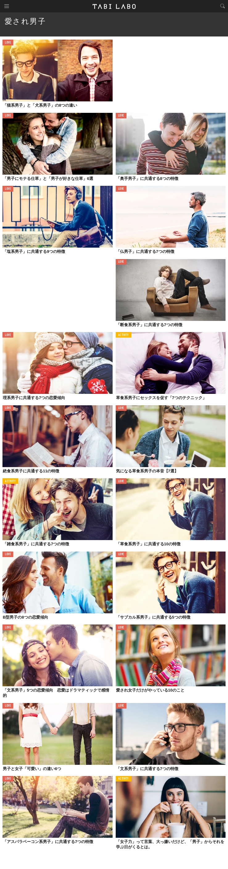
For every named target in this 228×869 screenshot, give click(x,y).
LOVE (8, 43)
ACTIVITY (123, 335)
